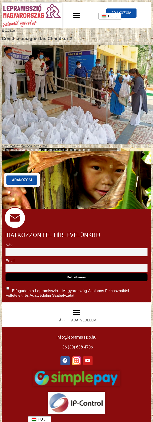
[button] (76, 15)
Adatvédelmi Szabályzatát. (52, 295)
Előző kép (8, 30)
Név (8, 245)
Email (10, 261)
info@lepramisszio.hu (76, 337)
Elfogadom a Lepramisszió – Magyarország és (67, 291)
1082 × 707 (39, 146)
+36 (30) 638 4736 (76, 347)
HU (106, 16)
